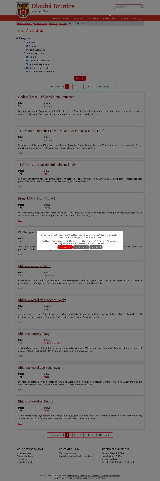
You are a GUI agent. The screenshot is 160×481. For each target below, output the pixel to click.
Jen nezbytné (81, 247)
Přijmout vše (65, 247)
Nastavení (96, 247)
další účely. (96, 237)
